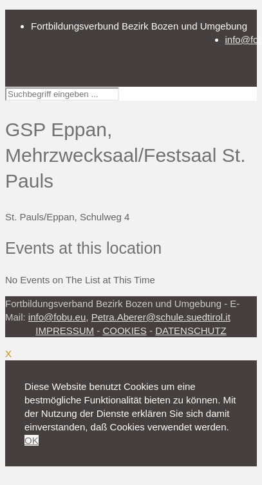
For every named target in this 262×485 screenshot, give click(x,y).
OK (31, 440)
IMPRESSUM (64, 330)
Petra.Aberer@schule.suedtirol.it (160, 317)
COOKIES (124, 330)
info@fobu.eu (57, 317)
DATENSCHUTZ (191, 330)
